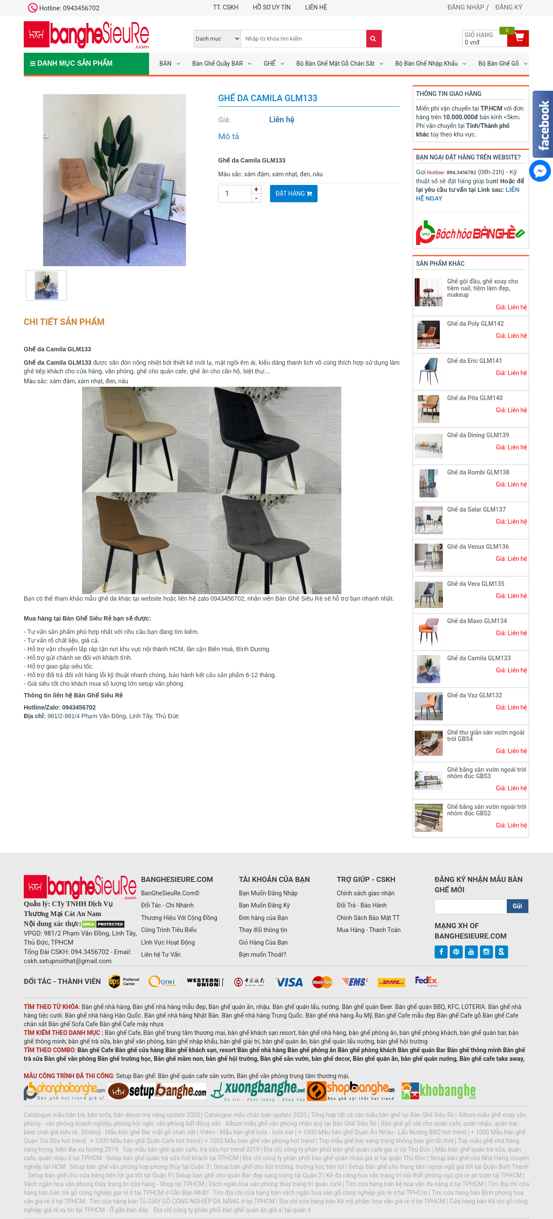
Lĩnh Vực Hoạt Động (168, 942)
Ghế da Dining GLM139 (478, 435)
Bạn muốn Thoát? (262, 954)
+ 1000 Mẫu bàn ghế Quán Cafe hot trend (145, 1140)
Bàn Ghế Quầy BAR (217, 63)
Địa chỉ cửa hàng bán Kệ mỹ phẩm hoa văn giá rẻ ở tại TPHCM (362, 1201)
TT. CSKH (225, 7)
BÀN (165, 63)
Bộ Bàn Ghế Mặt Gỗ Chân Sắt (335, 63)
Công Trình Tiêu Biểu (168, 929)
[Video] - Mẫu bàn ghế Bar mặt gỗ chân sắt (138, 1132)
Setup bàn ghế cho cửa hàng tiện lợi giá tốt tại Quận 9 (99, 1175)
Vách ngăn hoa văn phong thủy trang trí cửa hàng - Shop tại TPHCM (114, 1184)
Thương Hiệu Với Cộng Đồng (179, 917)
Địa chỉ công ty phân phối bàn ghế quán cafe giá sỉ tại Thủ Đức (347, 1149)
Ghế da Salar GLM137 (476, 509)
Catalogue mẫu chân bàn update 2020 (255, 1114)
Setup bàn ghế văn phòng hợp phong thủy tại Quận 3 (140, 1166)
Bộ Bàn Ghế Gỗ (499, 63)
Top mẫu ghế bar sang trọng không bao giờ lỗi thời (386, 1140)
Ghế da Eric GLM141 (474, 360)
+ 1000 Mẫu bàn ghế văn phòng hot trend (259, 1140)
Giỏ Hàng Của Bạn (263, 942)
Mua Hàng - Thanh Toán (368, 929)
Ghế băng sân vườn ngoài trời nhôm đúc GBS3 (486, 773)
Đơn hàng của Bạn (263, 917)
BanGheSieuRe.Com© (170, 893)
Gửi (517, 906)
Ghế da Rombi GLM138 (478, 472)
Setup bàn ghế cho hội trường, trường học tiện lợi (278, 1166)
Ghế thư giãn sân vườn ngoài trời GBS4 (485, 735)
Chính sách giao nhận (365, 893)
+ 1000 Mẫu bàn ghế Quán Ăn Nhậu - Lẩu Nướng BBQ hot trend (382, 1132)
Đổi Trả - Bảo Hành (362, 905)
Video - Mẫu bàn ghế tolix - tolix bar (247, 1132)
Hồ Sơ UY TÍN (271, 7)
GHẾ (269, 63)
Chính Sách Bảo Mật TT (368, 917)
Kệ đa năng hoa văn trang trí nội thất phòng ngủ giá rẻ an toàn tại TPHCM (424, 1175)
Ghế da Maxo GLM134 (477, 620)
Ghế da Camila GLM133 (479, 658)
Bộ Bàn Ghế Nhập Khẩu (426, 63)
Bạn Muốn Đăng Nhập (268, 893)
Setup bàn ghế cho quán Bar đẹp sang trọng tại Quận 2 (248, 1175)
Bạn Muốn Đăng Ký (264, 905)
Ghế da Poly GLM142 (475, 323)
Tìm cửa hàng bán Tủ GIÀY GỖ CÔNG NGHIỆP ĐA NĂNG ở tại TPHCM (182, 1201)
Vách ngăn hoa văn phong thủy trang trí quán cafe (275, 1184)
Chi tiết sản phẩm (64, 322)
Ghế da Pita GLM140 (475, 398)
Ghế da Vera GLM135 (475, 583)
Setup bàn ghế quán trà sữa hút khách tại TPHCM (172, 1158)
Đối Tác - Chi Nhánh (167, 905)
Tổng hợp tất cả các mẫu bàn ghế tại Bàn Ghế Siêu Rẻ (382, 1114)
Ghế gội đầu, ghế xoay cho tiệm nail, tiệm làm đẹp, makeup (482, 288)
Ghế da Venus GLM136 (478, 546)
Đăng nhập (466, 7)
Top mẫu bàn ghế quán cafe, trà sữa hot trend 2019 (191, 1149)
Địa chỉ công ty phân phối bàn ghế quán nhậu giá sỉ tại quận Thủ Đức (334, 1158)
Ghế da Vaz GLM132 (474, 695)
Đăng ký (508, 7)
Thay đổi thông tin (263, 929)
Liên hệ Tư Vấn (161, 954)
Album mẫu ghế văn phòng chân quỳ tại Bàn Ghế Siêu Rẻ (300, 1123)
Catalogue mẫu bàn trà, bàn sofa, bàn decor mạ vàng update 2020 (112, 1114)
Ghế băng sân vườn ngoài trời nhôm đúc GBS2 (486, 810)
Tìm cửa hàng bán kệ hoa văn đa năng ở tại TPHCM (414, 1184)
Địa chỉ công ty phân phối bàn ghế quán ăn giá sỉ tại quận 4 (232, 1209)
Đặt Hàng (294, 193)
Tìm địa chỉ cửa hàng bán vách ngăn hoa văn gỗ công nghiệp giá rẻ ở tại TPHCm (320, 1192)
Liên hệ (316, 7)
